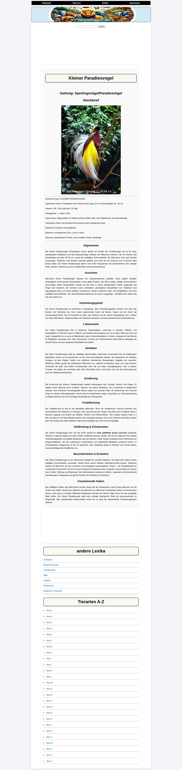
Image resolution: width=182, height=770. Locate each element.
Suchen (101, 27)
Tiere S (49, 719)
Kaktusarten (48, 586)
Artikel (105, 3)
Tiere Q (49, 707)
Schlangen (47, 560)
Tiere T (49, 725)
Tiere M (49, 683)
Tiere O (49, 695)
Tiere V (49, 737)
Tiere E (49, 635)
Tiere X (49, 749)
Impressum (135, 3)
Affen (45, 575)
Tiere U (49, 731)
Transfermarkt (49, 570)
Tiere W (49, 743)
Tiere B (49, 616)
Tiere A (49, 610)
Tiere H (49, 653)
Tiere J (49, 665)
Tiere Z (49, 761)
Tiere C (49, 622)
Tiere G (49, 647)
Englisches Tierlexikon (52, 591)
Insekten (47, 580)
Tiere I (48, 659)
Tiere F (49, 641)
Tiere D (49, 629)
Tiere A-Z (76, 3)
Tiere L (49, 677)
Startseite (46, 3)
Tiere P (49, 701)
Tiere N (49, 689)
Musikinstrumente (50, 565)
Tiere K (49, 671)
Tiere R (49, 713)
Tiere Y (49, 755)
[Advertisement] (91, 46)
